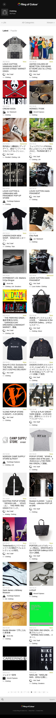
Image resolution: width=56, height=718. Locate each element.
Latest (5, 30)
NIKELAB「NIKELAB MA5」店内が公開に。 (39, 676)
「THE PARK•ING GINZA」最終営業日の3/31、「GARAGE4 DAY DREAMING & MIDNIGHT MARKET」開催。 (14, 322)
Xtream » (51, 22)
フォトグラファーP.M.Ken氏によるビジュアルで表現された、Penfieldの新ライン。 (40, 149)
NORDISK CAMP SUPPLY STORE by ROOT (14, 457)
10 (35, 692)
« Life (3, 22)
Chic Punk (33, 236)
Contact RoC (39, 710)
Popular (14, 30)
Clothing (8, 77)
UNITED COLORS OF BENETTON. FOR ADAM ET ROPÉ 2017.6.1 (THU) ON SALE (40, 67)
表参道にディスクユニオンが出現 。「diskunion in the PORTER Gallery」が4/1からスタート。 (41, 321)
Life (19, 157)
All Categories (28, 22)
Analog (7, 514)
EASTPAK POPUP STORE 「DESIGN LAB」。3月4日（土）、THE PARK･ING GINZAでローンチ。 (14, 504)
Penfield (8, 157)
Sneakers (18, 286)
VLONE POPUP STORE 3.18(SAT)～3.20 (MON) (13, 413)
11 (39, 692)
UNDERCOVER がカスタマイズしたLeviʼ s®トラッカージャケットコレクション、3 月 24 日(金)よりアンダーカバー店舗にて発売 (41, 369)
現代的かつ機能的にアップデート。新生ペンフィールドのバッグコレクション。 (14, 148)
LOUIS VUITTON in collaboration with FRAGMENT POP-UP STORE (12, 194)
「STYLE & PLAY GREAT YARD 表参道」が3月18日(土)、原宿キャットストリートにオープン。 (40, 415)
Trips (13, 246)
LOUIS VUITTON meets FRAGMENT (39, 192)
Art (6, 599)
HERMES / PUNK (36, 109)
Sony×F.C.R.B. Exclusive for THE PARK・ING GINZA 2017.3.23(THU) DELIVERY (14, 367)
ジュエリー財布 (9, 675)
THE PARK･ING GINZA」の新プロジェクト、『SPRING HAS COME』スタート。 (41, 633)
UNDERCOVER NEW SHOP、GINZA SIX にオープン (14, 238)
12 (44, 692)
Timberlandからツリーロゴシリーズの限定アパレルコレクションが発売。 (14, 548)
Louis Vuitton (36, 286)
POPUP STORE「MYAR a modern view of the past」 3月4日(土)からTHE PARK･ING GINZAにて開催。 (41, 460)
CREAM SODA (9, 109)
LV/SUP (32, 590)
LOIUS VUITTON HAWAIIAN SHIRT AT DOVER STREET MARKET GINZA (14, 67)
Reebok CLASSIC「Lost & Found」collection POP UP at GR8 (40, 503)
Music (40, 331)
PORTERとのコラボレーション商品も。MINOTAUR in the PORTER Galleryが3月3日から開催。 (41, 549)
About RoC (32, 710)
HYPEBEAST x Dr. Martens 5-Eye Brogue (14, 279)
